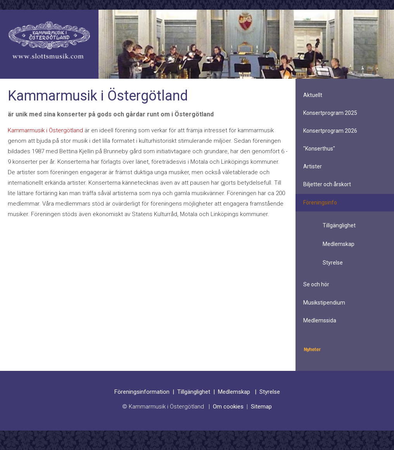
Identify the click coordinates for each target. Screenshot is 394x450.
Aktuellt (312, 95)
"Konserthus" (319, 148)
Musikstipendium (324, 302)
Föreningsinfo (320, 202)
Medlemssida (319, 320)
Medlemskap (338, 244)
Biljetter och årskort (327, 184)
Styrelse (333, 263)
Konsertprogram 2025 (330, 113)
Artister (312, 166)
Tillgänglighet (339, 225)
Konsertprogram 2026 (330, 131)
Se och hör (316, 284)
